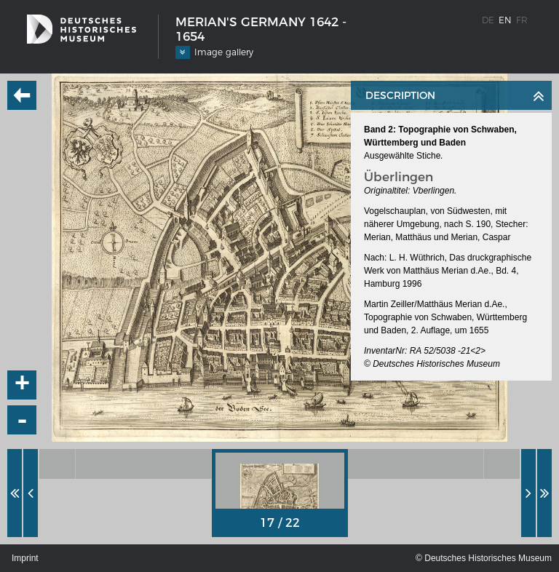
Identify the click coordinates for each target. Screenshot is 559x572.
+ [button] (23, 385)
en (505, 20)
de (488, 20)
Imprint (25, 558)
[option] (144, 464)
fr (522, 20)
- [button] (23, 419)
